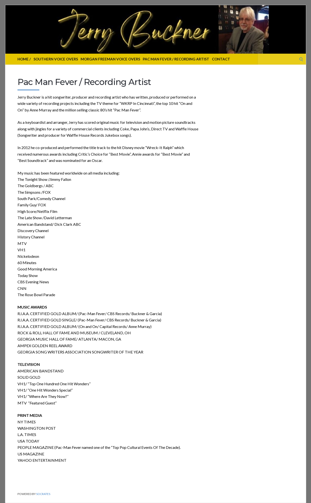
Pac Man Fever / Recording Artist (176, 59)
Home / (24, 59)
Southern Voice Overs (56, 59)
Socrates (43, 494)
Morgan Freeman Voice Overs (110, 59)
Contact (221, 59)
